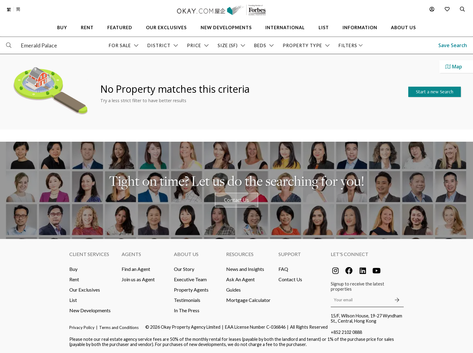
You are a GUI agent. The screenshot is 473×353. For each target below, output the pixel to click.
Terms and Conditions (119, 327)
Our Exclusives (84, 289)
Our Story (184, 269)
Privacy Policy (82, 327)
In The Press (186, 310)
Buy (73, 269)
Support (289, 254)
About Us (186, 254)
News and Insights (245, 269)
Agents (131, 254)
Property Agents (191, 289)
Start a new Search (434, 91)
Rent (74, 279)
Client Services (89, 254)
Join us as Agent (138, 279)
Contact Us (236, 200)
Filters (351, 45)
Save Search (452, 45)
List (73, 300)
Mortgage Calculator (248, 300)
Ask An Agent (240, 279)
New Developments (90, 310)
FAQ (283, 269)
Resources (240, 254)
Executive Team (190, 279)
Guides (233, 289)
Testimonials (187, 300)
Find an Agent (136, 269)
